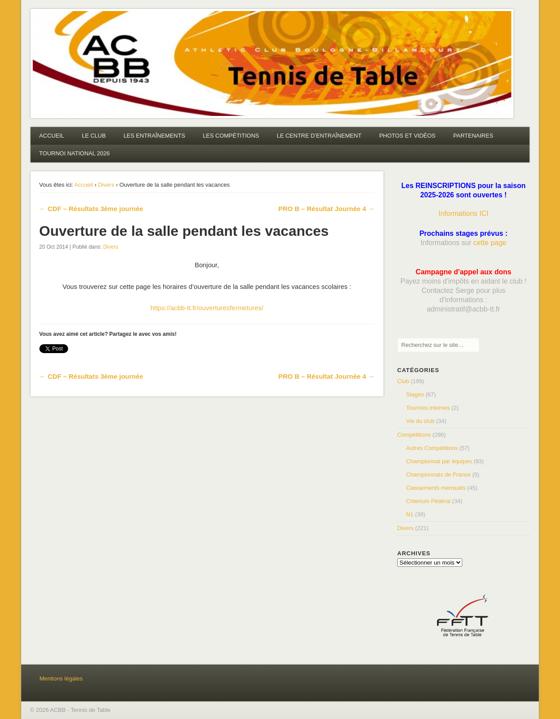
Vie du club (420, 421)
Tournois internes (428, 407)
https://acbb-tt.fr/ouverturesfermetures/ (206, 307)
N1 (410, 514)
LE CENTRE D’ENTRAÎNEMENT (319, 135)
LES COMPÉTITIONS (231, 135)
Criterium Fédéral (428, 501)
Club (403, 381)
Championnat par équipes (439, 461)
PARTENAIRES (473, 135)
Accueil (83, 184)
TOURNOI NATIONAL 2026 (74, 153)
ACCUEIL (51, 135)
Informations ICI (463, 213)
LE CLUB (94, 135)
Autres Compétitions (432, 448)
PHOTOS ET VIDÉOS (407, 135)
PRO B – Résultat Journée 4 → (326, 208)
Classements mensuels (435, 487)
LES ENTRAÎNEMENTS (154, 135)
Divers (106, 184)
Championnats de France (438, 474)
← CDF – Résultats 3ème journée (91, 208)
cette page (489, 242)
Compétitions (414, 434)
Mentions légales (61, 678)
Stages (415, 394)
